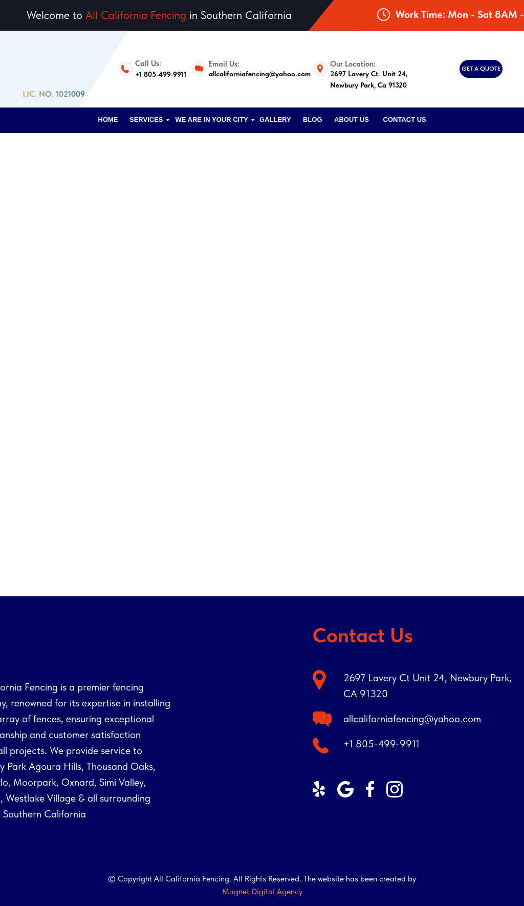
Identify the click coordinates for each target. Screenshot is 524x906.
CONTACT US (404, 119)
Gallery (275, 119)
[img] (387, 837)
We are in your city (212, 119)
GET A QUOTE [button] (481, 68)
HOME (108, 119)
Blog (312, 119)
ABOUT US (351, 119)
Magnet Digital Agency (262, 891)
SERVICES (146, 119)
